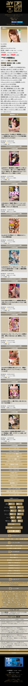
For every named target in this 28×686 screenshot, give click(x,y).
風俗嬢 (21, 539)
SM (13, 101)
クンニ (7, 84)
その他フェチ (16, 69)
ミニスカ (19, 99)
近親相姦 (24, 75)
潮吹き (17, 71)
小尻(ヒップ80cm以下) (14, 570)
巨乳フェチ (10, 94)
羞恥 (12, 92)
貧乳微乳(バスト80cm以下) (14, 560)
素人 (21, 103)
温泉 (7, 97)
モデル (22, 598)
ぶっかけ (3, 84)
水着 (9, 103)
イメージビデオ (16, 606)
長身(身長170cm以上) (14, 568)
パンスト (12, 82)
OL (10, 84)
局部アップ (15, 90)
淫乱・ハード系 (5, 75)
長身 (20, 80)
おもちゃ (19, 78)
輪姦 (11, 88)
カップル (3, 105)
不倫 (4, 78)
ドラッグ (17, 107)
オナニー (8, 71)
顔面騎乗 (17, 82)
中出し (24, 67)
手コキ (25, 71)
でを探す (14, 456)
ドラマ (15, 73)
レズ (23, 73)
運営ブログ (12, 672)
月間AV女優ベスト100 (14, 545)
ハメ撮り (18, 63)
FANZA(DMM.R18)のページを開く (14, 146)
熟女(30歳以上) (14, 557)
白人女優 (6, 604)
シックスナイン (11, 109)
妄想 (2, 103)
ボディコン (7, 99)
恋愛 (24, 109)
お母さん (9, 101)
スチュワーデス (23, 101)
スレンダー (10, 73)
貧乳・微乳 (4, 101)
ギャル (5, 598)
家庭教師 (3, 97)
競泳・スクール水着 (18, 92)
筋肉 (14, 594)
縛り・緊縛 (21, 88)
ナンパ (18, 103)
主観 (14, 63)
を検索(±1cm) (14, 491)
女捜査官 (25, 103)
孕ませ (18, 602)
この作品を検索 (14, 148)
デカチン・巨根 (19, 97)
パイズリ (13, 103)
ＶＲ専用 (7, 539)
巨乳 (12, 67)
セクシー (16, 101)
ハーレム (23, 600)
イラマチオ (11, 97)
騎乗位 (21, 71)
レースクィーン (9, 80)
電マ (19, 90)
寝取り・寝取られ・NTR (7, 86)
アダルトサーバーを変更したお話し (14, 619)
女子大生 (5, 103)
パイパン (20, 109)
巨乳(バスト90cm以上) (14, 562)
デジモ (15, 67)
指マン (7, 105)
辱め (15, 75)
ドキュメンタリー (5, 82)
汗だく (10, 69)
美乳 (2, 78)
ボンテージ (7, 92)
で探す (14, 453)
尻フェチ (13, 71)
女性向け (23, 606)
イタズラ (3, 107)
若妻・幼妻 (4, 94)
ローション (11, 107)
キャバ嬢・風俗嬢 (6, 65)
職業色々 (19, 73)
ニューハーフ (12, 604)
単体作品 (9, 63)
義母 (7, 107)
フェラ (2, 73)
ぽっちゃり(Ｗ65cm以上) (14, 573)
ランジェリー (16, 94)
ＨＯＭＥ (14, 653)
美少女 (21, 69)
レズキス (19, 75)
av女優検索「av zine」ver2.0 (14, 670)
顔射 (6, 90)
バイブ (15, 105)
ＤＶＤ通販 (14, 60)
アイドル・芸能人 (14, 596)
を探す (14, 475)
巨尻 (26, 73)
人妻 (7, 69)
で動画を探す (14, 467)
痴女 (4, 69)
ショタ (15, 99)
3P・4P (2, 90)
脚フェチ (11, 75)
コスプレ (15, 88)
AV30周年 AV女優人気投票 (14, 548)
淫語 (6, 73)
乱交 (24, 97)
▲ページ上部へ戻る (14, 448)
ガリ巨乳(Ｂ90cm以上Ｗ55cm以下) (14, 576)
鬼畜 (22, 90)
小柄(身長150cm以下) (14, 565)
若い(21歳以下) (14, 554)
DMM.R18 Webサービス (16, 676)
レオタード (16, 80)
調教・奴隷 (23, 94)
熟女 (2, 69)
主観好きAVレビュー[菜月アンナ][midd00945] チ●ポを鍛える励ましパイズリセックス (14, 623)
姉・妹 (24, 107)
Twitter (17, 672)
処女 (2, 596)
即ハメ (11, 105)
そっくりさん (23, 596)
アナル (2, 80)
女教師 (24, 78)
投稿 (21, 107)
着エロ (2, 99)
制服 (18, 86)
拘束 (7, 78)
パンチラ (22, 82)
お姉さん (3, 71)
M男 (16, 78)
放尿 (12, 99)
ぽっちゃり (9, 594)
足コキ (19, 105)
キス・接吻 (12, 78)
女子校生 (13, 84)
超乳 (16, 109)
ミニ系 (23, 105)
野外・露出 (4, 109)
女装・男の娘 (20, 604)
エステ (2, 92)
